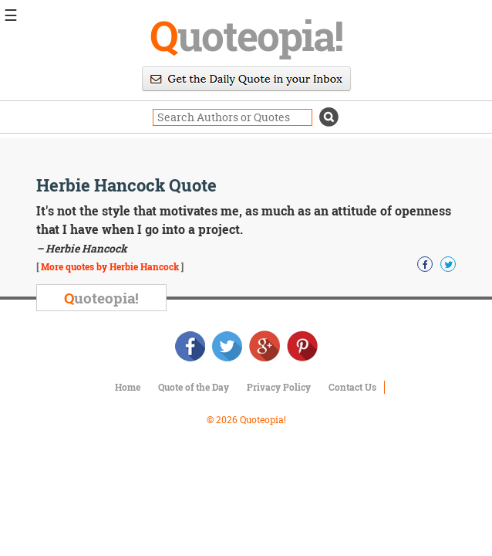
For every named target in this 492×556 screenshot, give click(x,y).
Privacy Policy (279, 387)
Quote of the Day (193, 387)
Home (127, 387)
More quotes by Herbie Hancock (110, 266)
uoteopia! (246, 35)
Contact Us (352, 387)
